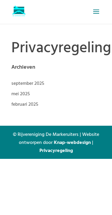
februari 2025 (24, 104)
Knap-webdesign (72, 142)
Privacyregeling (56, 150)
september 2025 (27, 83)
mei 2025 (20, 93)
